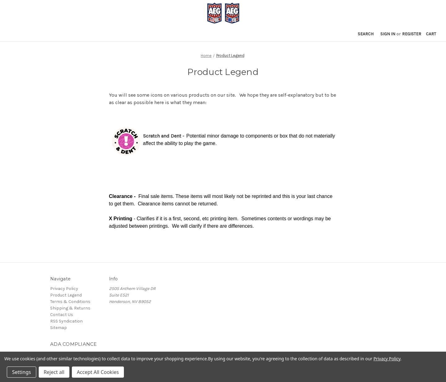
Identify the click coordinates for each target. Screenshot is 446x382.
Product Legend (66, 295)
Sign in (387, 34)
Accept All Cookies (98, 372)
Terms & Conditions (70, 301)
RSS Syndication (66, 321)
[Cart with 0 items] (430, 34)
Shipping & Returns (70, 308)
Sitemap (58, 327)
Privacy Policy (64, 288)
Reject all (54, 372)
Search (366, 34)
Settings (21, 372)
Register (411, 34)
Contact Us (61, 314)
